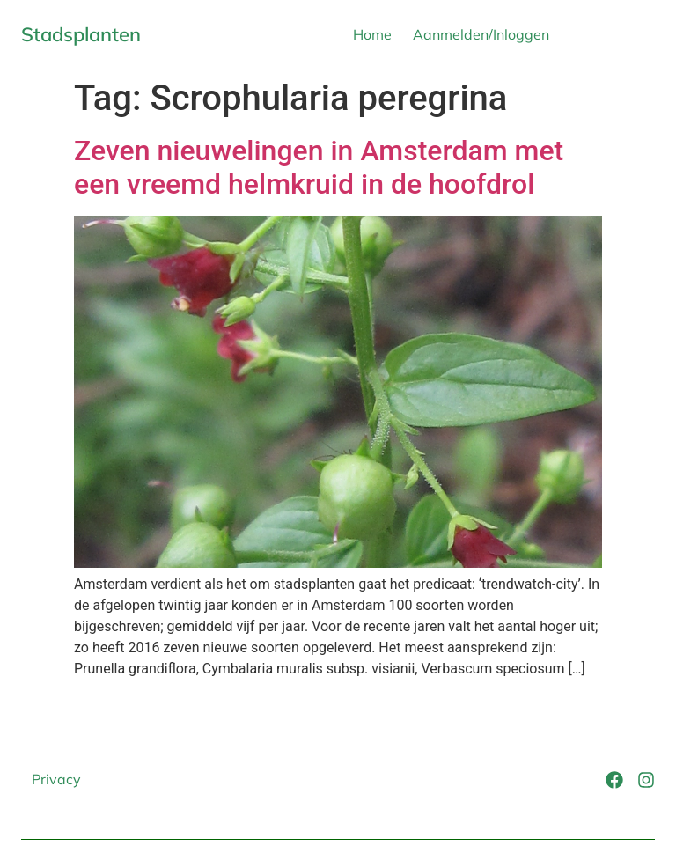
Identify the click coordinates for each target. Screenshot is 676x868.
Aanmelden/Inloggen (481, 34)
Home (372, 34)
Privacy (56, 779)
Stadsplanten (81, 34)
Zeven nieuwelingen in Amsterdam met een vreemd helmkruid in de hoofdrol (318, 167)
